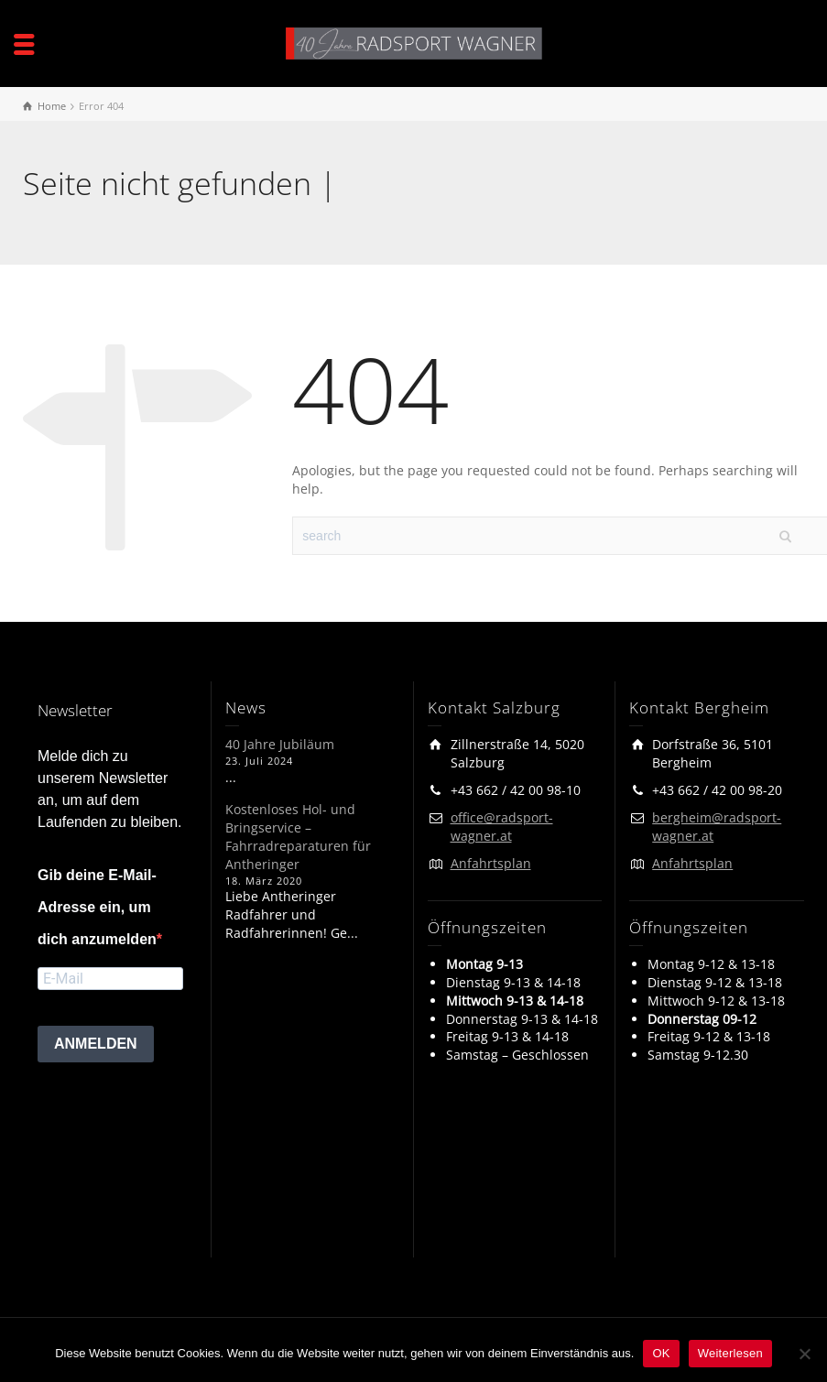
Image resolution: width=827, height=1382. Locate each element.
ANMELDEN (95, 1043)
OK (660, 1353)
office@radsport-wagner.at (502, 826)
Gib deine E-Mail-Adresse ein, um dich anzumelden (97, 907)
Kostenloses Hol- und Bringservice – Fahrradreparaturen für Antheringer (298, 836)
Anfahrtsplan (491, 863)
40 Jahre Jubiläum (279, 744)
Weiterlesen (730, 1353)
